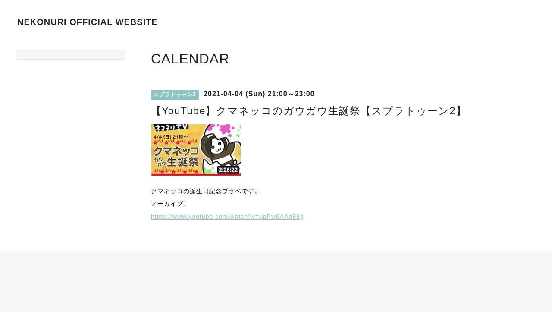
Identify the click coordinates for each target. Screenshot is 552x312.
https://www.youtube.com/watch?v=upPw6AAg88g (227, 216)
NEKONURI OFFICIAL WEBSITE (87, 22)
